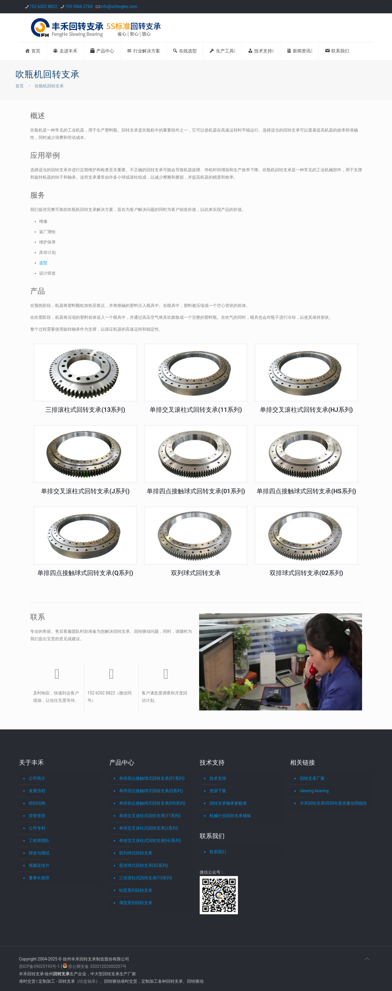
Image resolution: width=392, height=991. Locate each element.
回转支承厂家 (312, 778)
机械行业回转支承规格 (230, 815)
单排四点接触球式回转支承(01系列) (196, 491)
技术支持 (217, 778)
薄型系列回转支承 (135, 902)
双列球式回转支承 (196, 573)
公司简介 (37, 778)
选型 (43, 262)
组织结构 (37, 803)
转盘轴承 (87, 981)
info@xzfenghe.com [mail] (118, 6)
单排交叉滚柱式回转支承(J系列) (85, 491)
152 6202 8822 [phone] (43, 6)
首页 (19, 86)
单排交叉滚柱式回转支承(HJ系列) (306, 409)
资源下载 (217, 790)
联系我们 (217, 851)
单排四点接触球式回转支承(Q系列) (85, 573)
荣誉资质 (37, 815)
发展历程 (37, 790)
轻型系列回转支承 (135, 890)
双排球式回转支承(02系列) (306, 573)
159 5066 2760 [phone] (79, 6)
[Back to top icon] (367, 959)
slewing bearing (314, 790)
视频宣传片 (39, 865)
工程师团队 (39, 840)
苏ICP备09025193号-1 (40, 966)
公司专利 (37, 828)
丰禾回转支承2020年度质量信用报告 (333, 803)
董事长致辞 (39, 877)
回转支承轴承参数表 (228, 803)
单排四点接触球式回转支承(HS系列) (306, 491)
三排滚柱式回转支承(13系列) (85, 409)
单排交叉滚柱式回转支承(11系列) (196, 409)
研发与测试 (39, 853)
